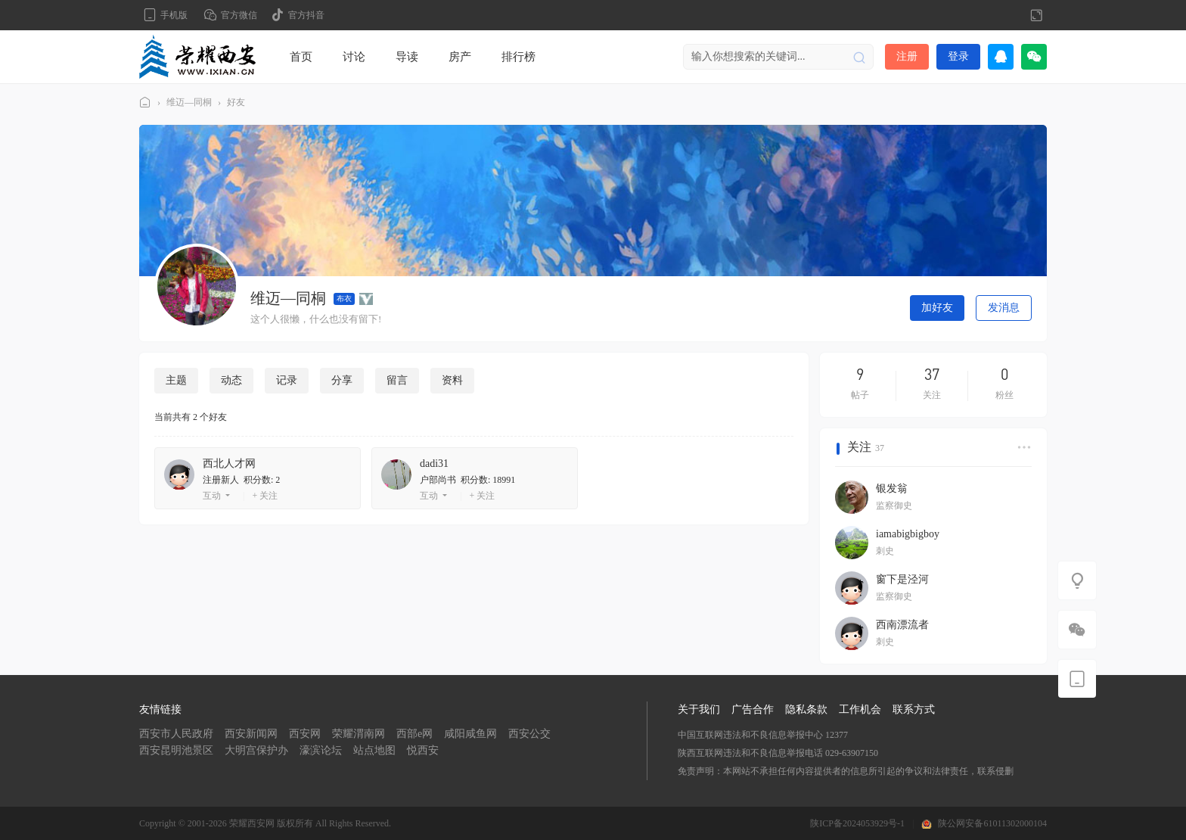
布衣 (344, 298)
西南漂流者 (902, 624)
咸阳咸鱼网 (470, 733)
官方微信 (239, 15)
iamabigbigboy (907, 534)
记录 (286, 380)
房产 (460, 57)
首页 (301, 57)
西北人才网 (229, 463)
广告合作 (752, 709)
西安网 (305, 733)
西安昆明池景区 (176, 750)
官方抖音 (306, 15)
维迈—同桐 (189, 102)
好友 (236, 102)
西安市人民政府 (176, 733)
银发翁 (892, 488)
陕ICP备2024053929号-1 (857, 823)
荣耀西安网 (145, 103)
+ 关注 (265, 495)
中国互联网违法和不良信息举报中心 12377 (763, 735)
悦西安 (423, 750)
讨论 (354, 57)
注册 (906, 56)
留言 (397, 380)
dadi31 (434, 463)
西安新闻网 (251, 733)
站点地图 (374, 750)
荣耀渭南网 (358, 733)
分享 (341, 380)
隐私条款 (806, 709)
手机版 (174, 15)
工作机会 (860, 709)
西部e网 (414, 733)
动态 (231, 380)
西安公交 (529, 733)
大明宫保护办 (256, 750)
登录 (958, 56)
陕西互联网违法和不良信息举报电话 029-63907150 (778, 753)
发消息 (1004, 307)
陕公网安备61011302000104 (992, 823)
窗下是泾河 (902, 579)
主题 (176, 380)
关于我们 (699, 709)
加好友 (937, 307)
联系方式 (914, 709)
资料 (452, 380)
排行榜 (518, 57)
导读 (407, 57)
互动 (212, 495)
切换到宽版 (1036, 15)
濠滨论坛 (321, 750)
